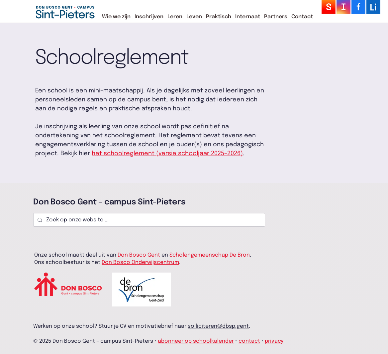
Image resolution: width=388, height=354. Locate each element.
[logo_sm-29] (373, 7)
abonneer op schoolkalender (196, 341)
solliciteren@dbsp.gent (218, 326)
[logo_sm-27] (343, 7)
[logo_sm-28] (329, 7)
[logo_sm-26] (358, 7)
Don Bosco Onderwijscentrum (140, 262)
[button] (116, 17)
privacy (274, 341)
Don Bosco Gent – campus (85, 202)
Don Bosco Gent (139, 255)
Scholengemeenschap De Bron (209, 255)
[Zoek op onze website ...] (148, 220)
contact (249, 341)
